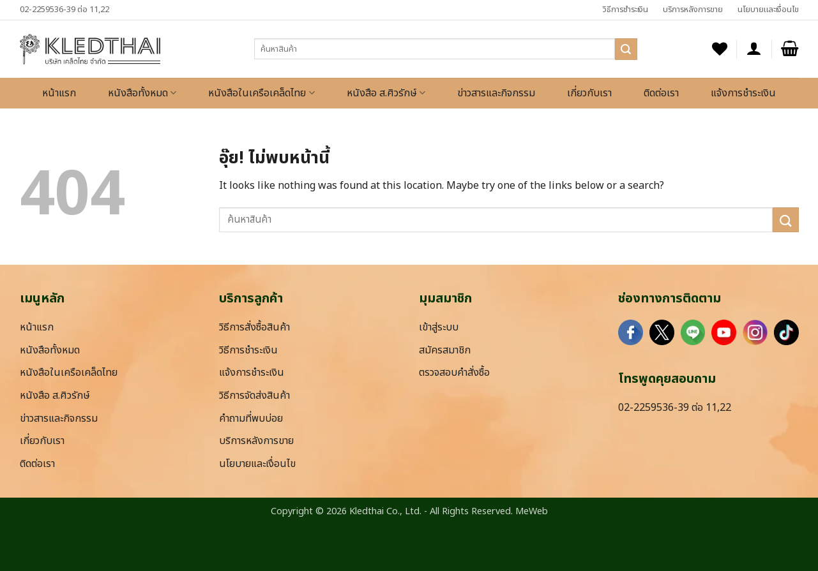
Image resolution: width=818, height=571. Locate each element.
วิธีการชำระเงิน (625, 9)
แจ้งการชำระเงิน (743, 93)
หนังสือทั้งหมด (142, 93)
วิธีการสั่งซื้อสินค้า (254, 327)
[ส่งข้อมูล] (626, 49)
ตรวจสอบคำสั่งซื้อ (454, 372)
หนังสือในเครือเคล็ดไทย (261, 93)
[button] (754, 48)
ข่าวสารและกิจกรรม (496, 93)
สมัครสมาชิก (445, 350)
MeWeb (531, 511)
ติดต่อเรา (661, 93)
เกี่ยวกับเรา (589, 93)
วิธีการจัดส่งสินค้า (254, 395)
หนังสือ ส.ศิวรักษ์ (386, 93)
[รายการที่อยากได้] (719, 48)
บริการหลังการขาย (693, 9)
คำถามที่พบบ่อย (251, 418)
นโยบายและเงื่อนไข (768, 9)
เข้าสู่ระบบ (438, 327)
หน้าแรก (59, 93)
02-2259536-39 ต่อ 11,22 (64, 9)
